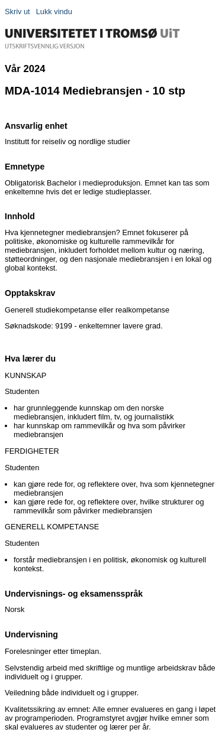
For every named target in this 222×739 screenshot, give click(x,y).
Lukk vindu (54, 11)
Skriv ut (17, 11)
